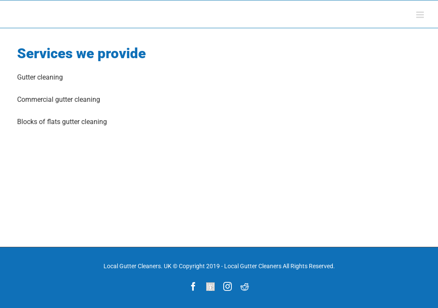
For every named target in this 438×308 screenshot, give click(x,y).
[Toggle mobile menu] (420, 14)
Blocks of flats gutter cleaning (62, 122)
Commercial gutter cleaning (58, 99)
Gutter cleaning (40, 77)
